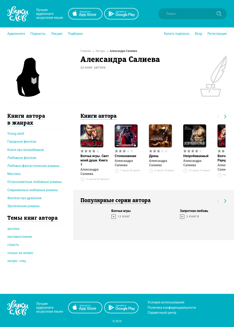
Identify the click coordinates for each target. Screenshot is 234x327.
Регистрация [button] (217, 33)
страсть (13, 245)
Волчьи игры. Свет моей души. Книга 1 (94, 160)
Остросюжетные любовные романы (34, 182)
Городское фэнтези (21, 141)
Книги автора (98, 116)
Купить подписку (176, 33)
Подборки (75, 33)
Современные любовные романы (32, 190)
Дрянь (154, 156)
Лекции (56, 33)
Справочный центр (162, 312)
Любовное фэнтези (21, 158)
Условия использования (166, 302)
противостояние (19, 237)
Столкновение (125, 156)
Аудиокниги (16, 33)
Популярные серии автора (115, 201)
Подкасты (37, 33)
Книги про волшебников (25, 150)
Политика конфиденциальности (172, 307)
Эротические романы (23, 206)
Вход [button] (198, 33)
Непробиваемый (195, 156)
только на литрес (20, 253)
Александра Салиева (89, 172)
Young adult (15, 133)
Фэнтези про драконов (24, 198)
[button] (16, 33)
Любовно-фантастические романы (33, 166)
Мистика (14, 174)
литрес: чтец (16, 261)
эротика (13, 229)
